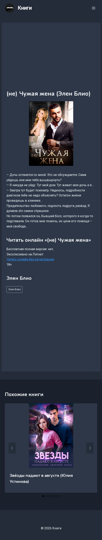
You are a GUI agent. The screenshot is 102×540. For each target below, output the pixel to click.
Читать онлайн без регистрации (30, 259)
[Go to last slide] (12, 448)
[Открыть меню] (93, 8)
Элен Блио (14, 289)
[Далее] (90, 448)
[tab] (43, 496)
